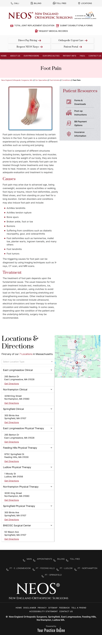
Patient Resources (80, 91)
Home (19, 608)
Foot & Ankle (55, 80)
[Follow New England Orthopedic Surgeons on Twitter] (81, 593)
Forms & (85, 102)
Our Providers (31, 56)
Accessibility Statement (43, 611)
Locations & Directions (20, 343)
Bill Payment (85, 123)
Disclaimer (29, 608)
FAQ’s (82, 56)
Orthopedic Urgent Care (71, 40)
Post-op (85, 113)
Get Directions (11, 383)
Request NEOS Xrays (28, 46)
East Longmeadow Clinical (18, 370)
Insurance (85, 134)
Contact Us (95, 56)
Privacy (42, 608)
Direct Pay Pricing (27, 40)
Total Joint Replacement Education (34, 25)
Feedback (64, 608)
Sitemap (53, 608)
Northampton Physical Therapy (21, 486)
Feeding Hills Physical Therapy (20, 447)
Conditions (66, 80)
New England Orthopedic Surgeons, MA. (17, 80)
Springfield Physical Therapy (19, 506)
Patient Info (69, 56)
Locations (86, 3)
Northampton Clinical (15, 389)
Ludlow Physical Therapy (17, 467)
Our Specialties (51, 56)
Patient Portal (71, 46)
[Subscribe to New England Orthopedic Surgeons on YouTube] (89, 593)
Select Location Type (13, 361)
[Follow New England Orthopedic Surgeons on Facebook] (72, 593)
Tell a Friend (78, 608)
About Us (15, 56)
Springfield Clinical (13, 409)
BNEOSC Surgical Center (17, 525)
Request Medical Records (53, 31)
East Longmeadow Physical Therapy (23, 428)
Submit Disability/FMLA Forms (76, 25)
